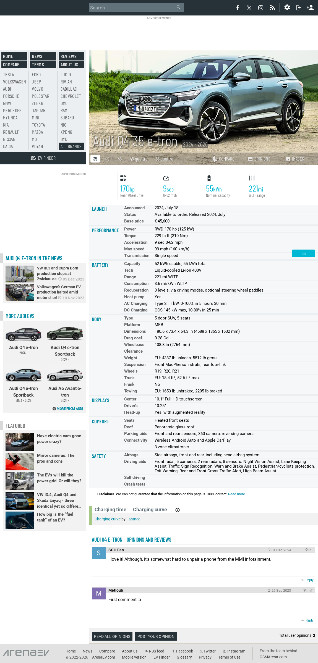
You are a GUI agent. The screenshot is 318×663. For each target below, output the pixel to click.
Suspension (134, 364)
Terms (38, 64)
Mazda (37, 132)
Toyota (38, 125)
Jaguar (38, 110)
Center (130, 399)
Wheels (131, 371)
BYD (64, 139)
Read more (236, 494)
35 (95, 159)
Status (130, 214)
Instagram (236, 651)
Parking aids (135, 433)
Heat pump (134, 296)
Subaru (67, 117)
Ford (36, 74)
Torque (130, 235)
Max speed (134, 249)
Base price (134, 221)
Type (128, 318)
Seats (129, 420)
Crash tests (134, 484)
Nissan (9, 139)
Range (130, 276)
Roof (128, 426)
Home (8, 56)
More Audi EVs (20, 316)
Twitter (210, 651)
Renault (11, 132)
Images (294, 159)
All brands (71, 146)
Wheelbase (134, 344)
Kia (6, 125)
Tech (128, 270)
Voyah (37, 146)
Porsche (11, 96)
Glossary (184, 657)
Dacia (8, 146)
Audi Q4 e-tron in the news (34, 258)
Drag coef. (133, 338)
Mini (35, 117)
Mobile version (134, 657)
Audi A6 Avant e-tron (65, 384)
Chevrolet (71, 96)
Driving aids (135, 461)
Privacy (205, 657)
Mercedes (12, 110)
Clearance (133, 351)
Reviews (69, 56)
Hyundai (11, 117)
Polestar (40, 96)
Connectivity (135, 440)
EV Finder (161, 657)
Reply (310, 580)
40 (107, 159)
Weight (130, 357)
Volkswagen (14, 81)
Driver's (131, 405)
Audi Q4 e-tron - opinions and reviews (131, 539)
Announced (134, 207)
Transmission (136, 255)
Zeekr (37, 103)
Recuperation (136, 290)
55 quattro (164, 159)
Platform (132, 324)
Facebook (184, 651)
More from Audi (70, 409)
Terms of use (229, 657)
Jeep (36, 81)
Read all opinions (112, 636)
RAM (64, 110)
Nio (64, 125)
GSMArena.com (273, 657)
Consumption (136, 283)
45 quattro (138, 159)
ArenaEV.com (103, 657)
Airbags (131, 454)
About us (70, 64)
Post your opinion (155, 636)
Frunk (129, 384)
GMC (64, 103)
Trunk (129, 377)
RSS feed (156, 651)
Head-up (132, 412)
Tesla (8, 74)
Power (130, 229)
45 (120, 159)
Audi (7, 89)
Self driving (134, 477)
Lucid (66, 74)
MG (34, 139)
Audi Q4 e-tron (23, 339)
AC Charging (136, 303)
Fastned (133, 519)
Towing (130, 391)
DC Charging (136, 310)
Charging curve (108, 519)
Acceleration (135, 242)
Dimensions (135, 331)
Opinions (258, 159)
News (37, 56)
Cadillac (69, 89)
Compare (223, 159)
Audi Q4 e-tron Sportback (65, 342)
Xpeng (66, 132)
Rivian (66, 81)
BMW (7, 103)
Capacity (132, 263)
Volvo (37, 89)
